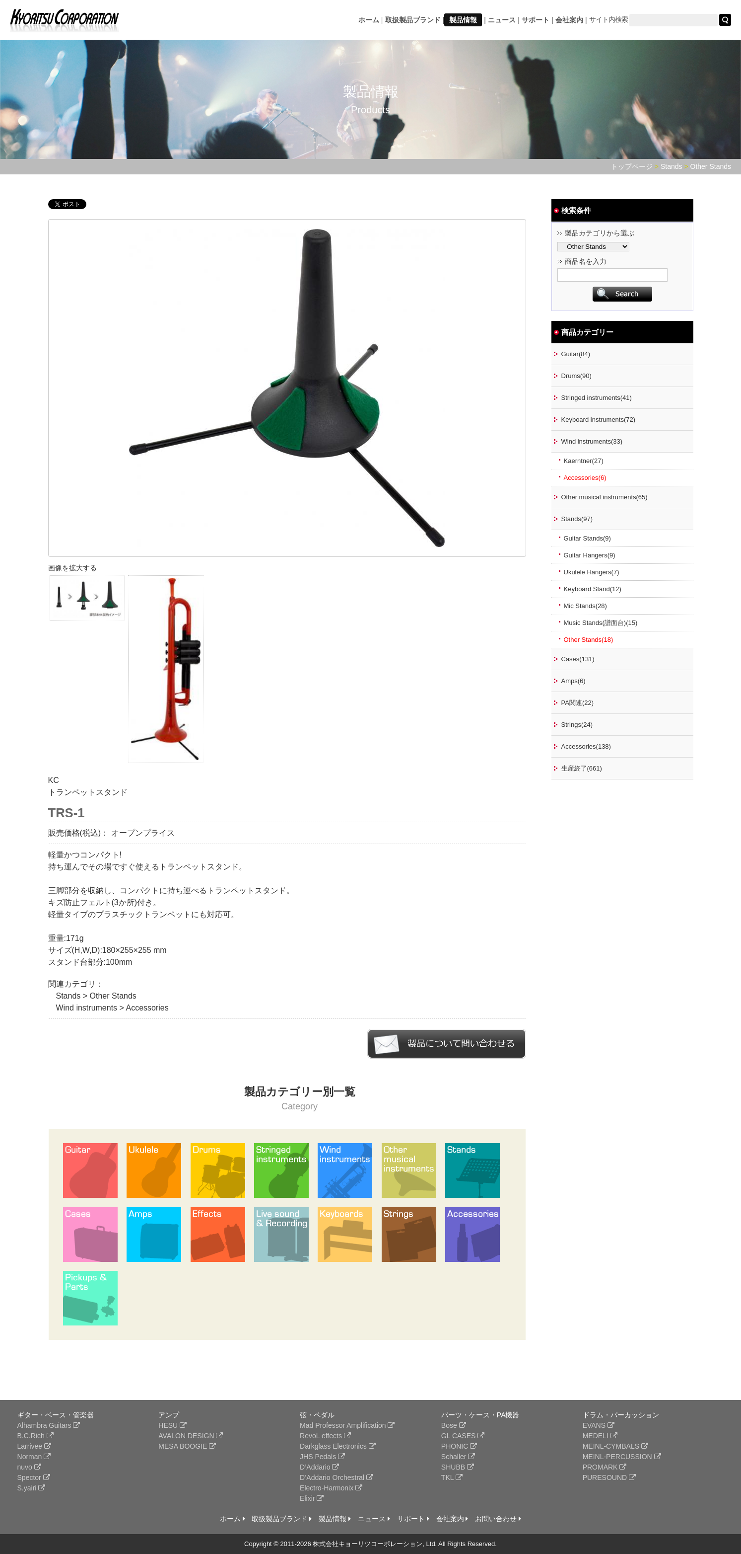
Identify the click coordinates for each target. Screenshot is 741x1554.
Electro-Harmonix (331, 1488)
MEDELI (600, 1436)
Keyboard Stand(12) (592, 589)
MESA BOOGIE (187, 1446)
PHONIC (459, 1446)
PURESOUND (609, 1477)
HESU (172, 1425)
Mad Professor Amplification (347, 1425)
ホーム (368, 20)
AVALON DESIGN (190, 1436)
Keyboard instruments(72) (598, 419)
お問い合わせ (498, 1519)
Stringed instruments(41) (596, 397)
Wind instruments (87, 1008)
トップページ (632, 166)
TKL (452, 1477)
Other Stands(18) (588, 639)
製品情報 (463, 20)
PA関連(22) (577, 702)
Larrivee (34, 1446)
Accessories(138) (586, 746)
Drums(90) (576, 376)
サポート (535, 20)
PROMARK (605, 1467)
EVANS (598, 1425)
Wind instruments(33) (592, 441)
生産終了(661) (581, 768)
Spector (33, 1477)
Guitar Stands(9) (587, 538)
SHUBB (457, 1467)
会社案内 (569, 20)
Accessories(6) (585, 477)
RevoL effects (325, 1436)
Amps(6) (573, 681)
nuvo (29, 1467)
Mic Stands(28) (585, 606)
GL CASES (462, 1436)
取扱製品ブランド (413, 20)
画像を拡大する (72, 568)
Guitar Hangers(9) (589, 555)
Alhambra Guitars (48, 1425)
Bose (453, 1425)
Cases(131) (578, 659)
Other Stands (711, 166)
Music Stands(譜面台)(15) (601, 623)
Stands (671, 166)
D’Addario (319, 1467)
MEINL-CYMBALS (615, 1446)
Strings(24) (577, 724)
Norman (34, 1457)
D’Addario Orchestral (336, 1477)
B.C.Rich (35, 1436)
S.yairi (31, 1488)
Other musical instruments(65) (604, 497)
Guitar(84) (576, 354)
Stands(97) (577, 519)
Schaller (458, 1457)
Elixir (312, 1498)
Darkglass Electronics (338, 1446)
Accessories (147, 1008)
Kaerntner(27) (584, 461)
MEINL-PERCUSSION (622, 1457)
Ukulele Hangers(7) (591, 572)
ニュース (502, 20)
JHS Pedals (322, 1457)
